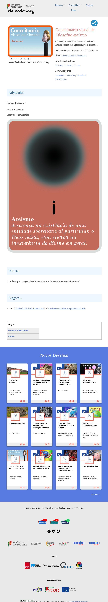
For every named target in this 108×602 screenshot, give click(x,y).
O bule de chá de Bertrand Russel (29, 308)
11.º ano (67, 65)
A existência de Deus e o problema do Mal (66, 308)
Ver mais (94, 494)
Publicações (79, 508)
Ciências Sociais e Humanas (74, 56)
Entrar (74, 10)
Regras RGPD (35, 508)
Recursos (59, 5)
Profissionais (61, 79)
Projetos (89, 5)
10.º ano (59, 65)
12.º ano (76, 65)
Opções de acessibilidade (56, 508)
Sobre (27, 508)
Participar (69, 508)
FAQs (44, 508)
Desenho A (81, 75)
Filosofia (71, 75)
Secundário (60, 75)
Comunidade (74, 5)
